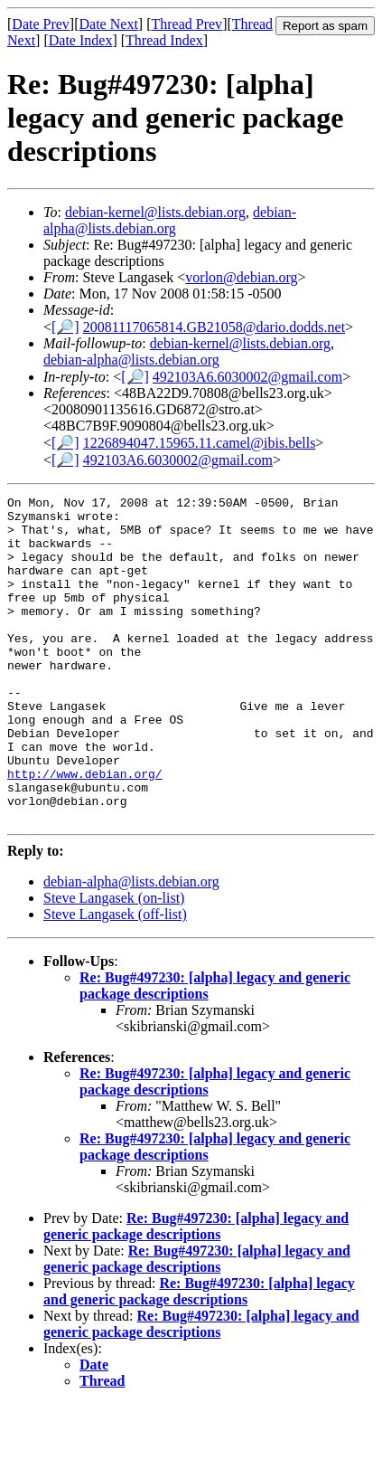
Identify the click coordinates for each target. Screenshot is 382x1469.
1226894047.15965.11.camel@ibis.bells (199, 442)
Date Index (81, 40)
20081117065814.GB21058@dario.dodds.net (214, 327)
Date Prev (41, 24)
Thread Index (164, 40)
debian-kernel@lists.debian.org (155, 212)
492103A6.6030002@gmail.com (247, 376)
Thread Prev (186, 24)
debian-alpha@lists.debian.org (169, 220)
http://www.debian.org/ (85, 830)
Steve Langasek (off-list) (115, 979)
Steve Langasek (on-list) (113, 963)
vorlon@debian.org (241, 277)
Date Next (108, 24)
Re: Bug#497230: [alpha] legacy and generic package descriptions (196, 1291)
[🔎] (65, 327)
